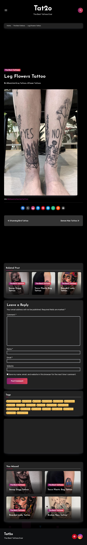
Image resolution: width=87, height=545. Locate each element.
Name (10, 349)
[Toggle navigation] (6, 10)
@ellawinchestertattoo (17, 199)
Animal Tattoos (47, 401)
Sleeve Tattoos (68, 409)
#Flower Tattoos (34, 83)
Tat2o (43, 8)
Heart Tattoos (11, 412)
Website (10, 366)
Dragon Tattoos (57, 409)
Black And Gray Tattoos (14, 401)
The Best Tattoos (12, 70)
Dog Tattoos (47, 409)
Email (10, 358)
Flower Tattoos (58, 401)
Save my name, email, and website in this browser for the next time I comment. (42, 374)
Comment (11, 315)
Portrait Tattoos (52, 405)
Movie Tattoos (31, 405)
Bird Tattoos (41, 405)
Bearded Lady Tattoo (19, 515)
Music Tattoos (36, 409)
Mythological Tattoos (13, 409)
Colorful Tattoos (69, 401)
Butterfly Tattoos (63, 405)
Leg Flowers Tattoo (25, 76)
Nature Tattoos (25, 409)
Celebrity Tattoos (22, 412)
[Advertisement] (43, 52)
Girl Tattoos (37, 401)
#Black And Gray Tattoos (16, 83)
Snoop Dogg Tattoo (19, 490)
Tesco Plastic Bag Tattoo (60, 490)
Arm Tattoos (11, 405)
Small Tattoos (26, 401)
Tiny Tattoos (21, 405)
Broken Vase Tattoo (57, 515)
